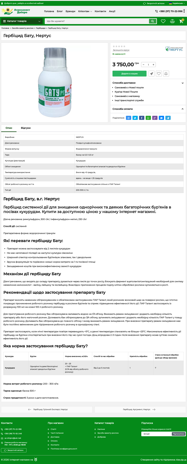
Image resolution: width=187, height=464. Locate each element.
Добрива (101, 437)
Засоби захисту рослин (108, 433)
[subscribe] (163, 434)
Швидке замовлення (151, 74)
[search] (99, 21)
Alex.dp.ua (180, 459)
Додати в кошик (129, 73)
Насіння (101, 429)
